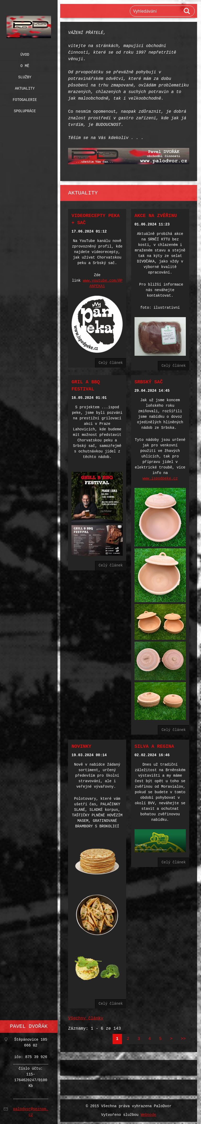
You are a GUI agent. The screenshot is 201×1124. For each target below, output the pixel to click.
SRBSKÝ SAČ (149, 381)
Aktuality (25, 87)
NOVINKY (81, 743)
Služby (24, 76)
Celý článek (111, 361)
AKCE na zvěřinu (156, 215)
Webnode (148, 1109)
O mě (24, 64)
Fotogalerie (25, 98)
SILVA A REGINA (154, 743)
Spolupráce (25, 109)
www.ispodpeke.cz (159, 477)
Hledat (187, 11)
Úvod (24, 53)
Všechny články (85, 1013)
